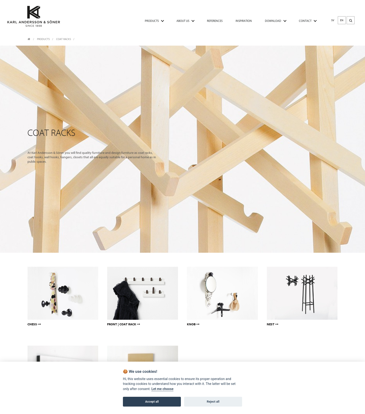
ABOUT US (182, 21)
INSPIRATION (244, 21)
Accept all (152, 402)
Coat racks (63, 39)
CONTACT (305, 21)
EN (341, 20)
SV (332, 20)
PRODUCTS (152, 21)
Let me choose (162, 389)
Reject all (213, 402)
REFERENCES (215, 21)
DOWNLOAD (273, 21)
